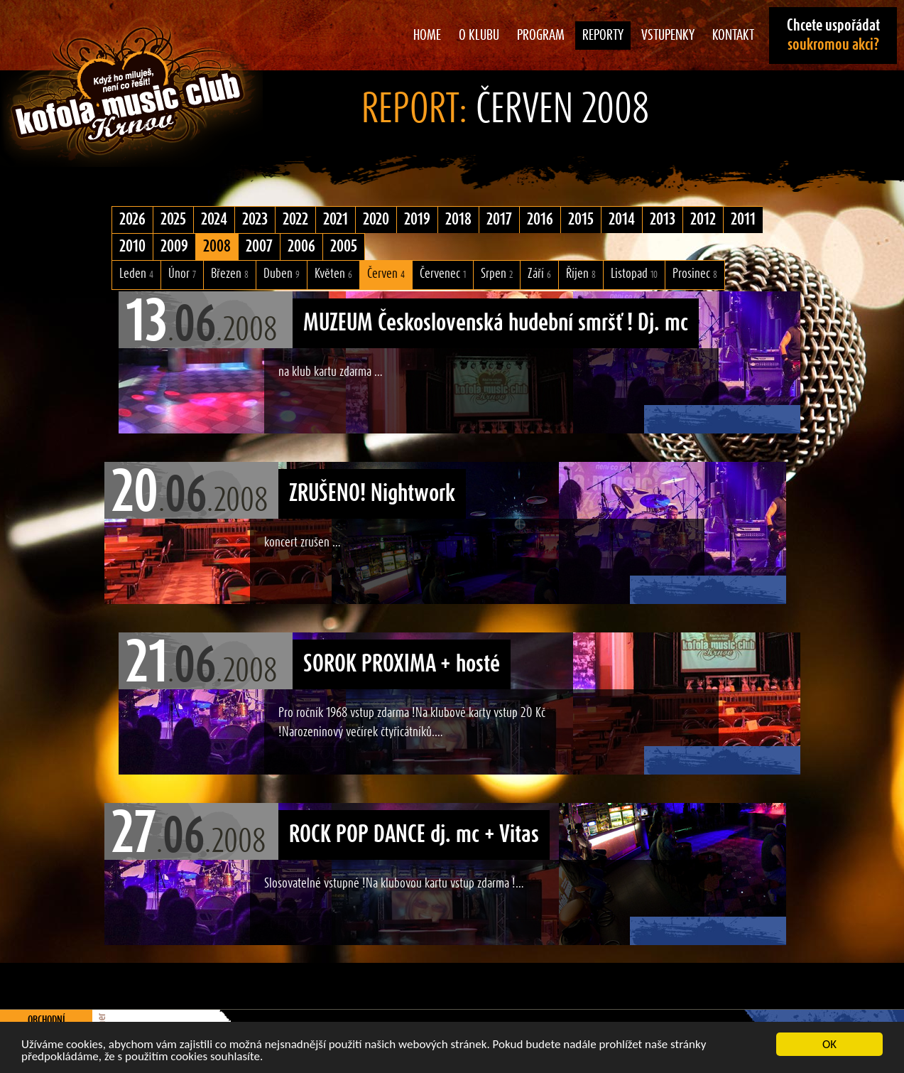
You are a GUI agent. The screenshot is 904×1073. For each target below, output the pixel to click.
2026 (132, 219)
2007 (259, 246)
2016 (540, 219)
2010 (132, 246)
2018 (458, 219)
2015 (581, 219)
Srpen (497, 274)
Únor (182, 274)
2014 (622, 219)
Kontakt (733, 35)
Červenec (443, 274)
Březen (230, 274)
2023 (255, 219)
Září (539, 274)
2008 (217, 246)
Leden (136, 274)
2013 (662, 219)
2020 (376, 219)
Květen (333, 274)
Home (427, 35)
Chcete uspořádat (833, 35)
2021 (335, 219)
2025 (173, 219)
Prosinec (694, 274)
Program (541, 35)
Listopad (634, 274)
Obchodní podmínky (46, 1026)
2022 (295, 219)
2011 (743, 219)
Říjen (581, 274)
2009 (174, 246)
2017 (499, 219)
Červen (386, 274)
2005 (343, 246)
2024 (214, 219)
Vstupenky (668, 35)
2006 (301, 246)
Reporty (602, 35)
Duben (281, 274)
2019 (417, 219)
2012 (703, 219)
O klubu (479, 35)
